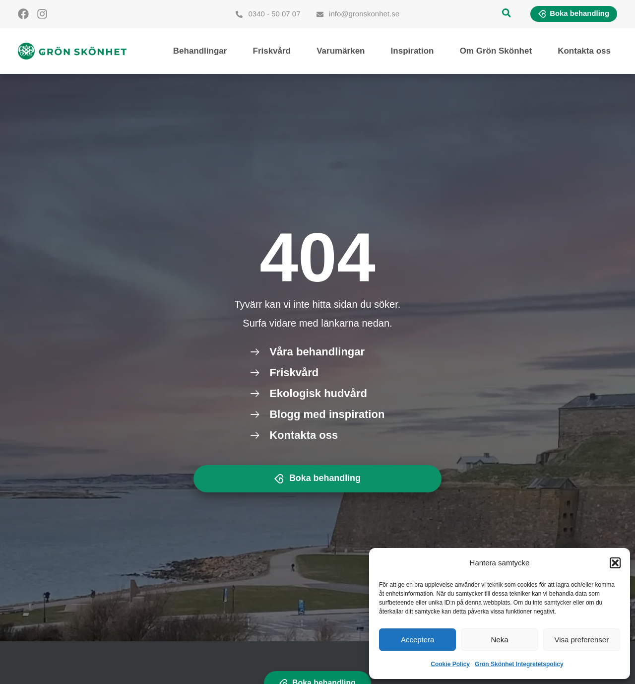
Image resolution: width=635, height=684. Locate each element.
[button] (615, 563)
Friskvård (272, 51)
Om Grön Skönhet (496, 51)
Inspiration (412, 51)
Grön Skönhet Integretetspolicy (519, 664)
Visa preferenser (581, 639)
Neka (499, 639)
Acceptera (418, 639)
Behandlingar (200, 51)
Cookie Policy (450, 664)
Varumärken (341, 51)
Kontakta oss (584, 51)
